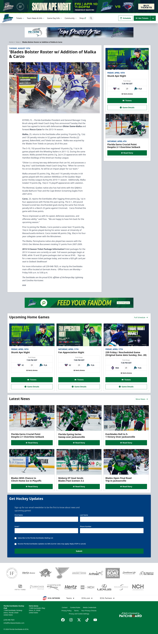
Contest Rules (75, 607)
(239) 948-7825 (9, 620)
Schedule (125, 18)
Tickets (20, 18)
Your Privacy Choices (88, 611)
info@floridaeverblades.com (14, 623)
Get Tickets (142, 18)
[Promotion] (79, 6)
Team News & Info (36, 18)
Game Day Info (54, 18)
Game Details (127, 107)
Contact (65, 607)
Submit (79, 551)
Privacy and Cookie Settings (79, 614)
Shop (83, 18)
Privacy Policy (66, 611)
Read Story (127, 153)
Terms (76, 611)
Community (71, 18)
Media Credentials (89, 607)
